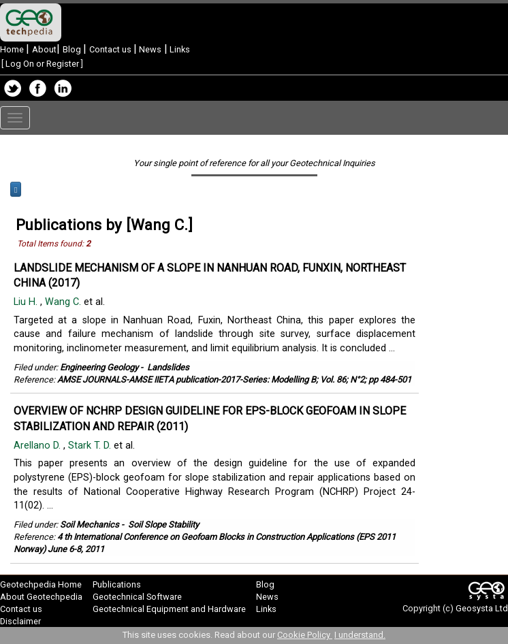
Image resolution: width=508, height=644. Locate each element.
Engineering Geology (99, 367)
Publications (117, 584)
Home (13, 49)
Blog (73, 49)
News (149, 49)
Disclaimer (20, 621)
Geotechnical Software (137, 597)
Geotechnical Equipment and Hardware (169, 609)
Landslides (168, 367)
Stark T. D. (91, 445)
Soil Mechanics (89, 524)
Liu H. (27, 302)
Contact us (111, 49)
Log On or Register (42, 64)
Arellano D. (38, 445)
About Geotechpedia (41, 597)
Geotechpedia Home (41, 584)
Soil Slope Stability (163, 524)
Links (179, 49)
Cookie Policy (304, 635)
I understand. (359, 635)
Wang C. (64, 302)
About (44, 49)
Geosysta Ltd (482, 608)
